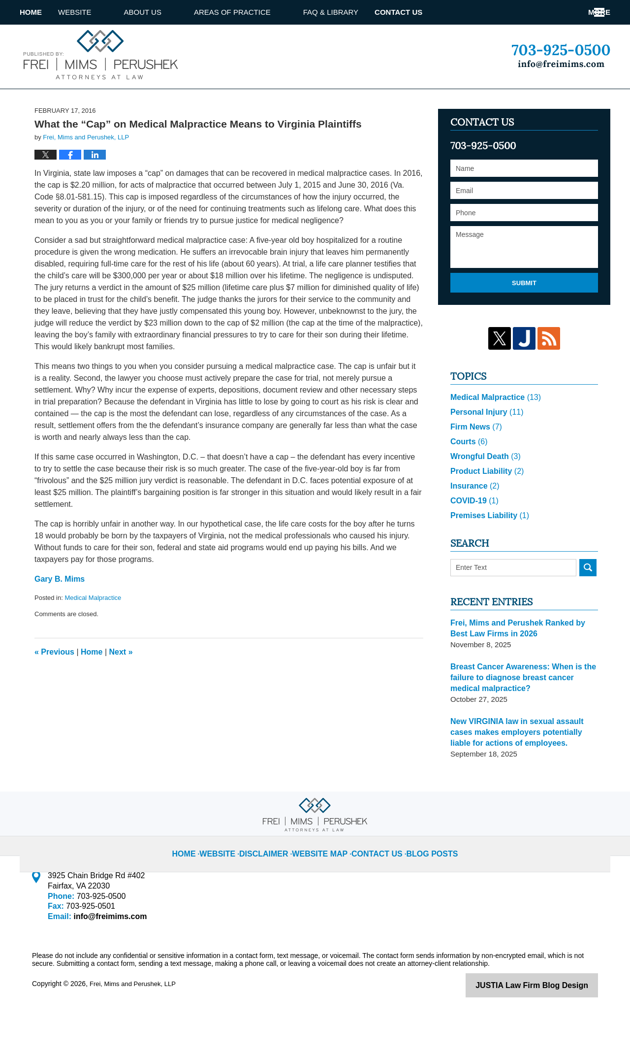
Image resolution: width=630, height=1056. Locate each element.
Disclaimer (274, 882)
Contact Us (565, 12)
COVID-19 (473, 537)
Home (47, 12)
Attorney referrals (466, 12)
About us (175, 12)
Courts (467, 478)
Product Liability (484, 507)
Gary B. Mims (59, 616)
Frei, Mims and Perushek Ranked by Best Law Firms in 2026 (522, 664)
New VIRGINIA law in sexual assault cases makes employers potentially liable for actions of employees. (524, 769)
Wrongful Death (483, 493)
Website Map (324, 882)
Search (588, 604)
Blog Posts (423, 882)
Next (121, 689)
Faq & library (363, 12)
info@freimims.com (107, 953)
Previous (54, 689)
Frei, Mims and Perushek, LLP (136, 1020)
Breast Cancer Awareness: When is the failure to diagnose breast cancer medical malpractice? (523, 714)
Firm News (474, 463)
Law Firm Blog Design (551, 1021)
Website (107, 12)
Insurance (473, 522)
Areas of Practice (264, 12)
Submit (524, 320)
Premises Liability (487, 552)
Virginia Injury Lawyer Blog (99, 54)
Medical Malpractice (92, 635)
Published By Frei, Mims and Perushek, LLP (560, 56)
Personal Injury (484, 448)
